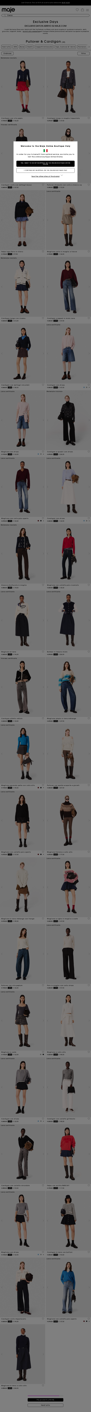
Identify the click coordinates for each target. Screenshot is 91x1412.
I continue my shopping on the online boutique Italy (45, 170)
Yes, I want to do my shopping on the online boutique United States (45, 163)
